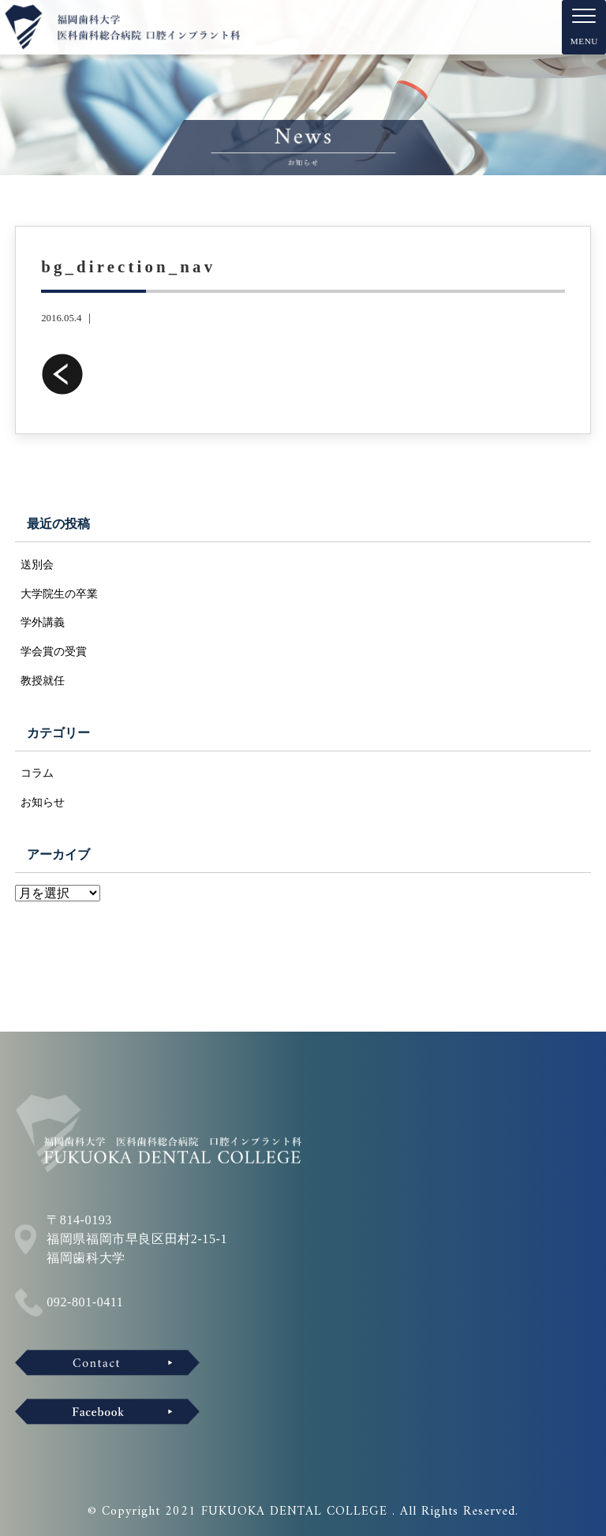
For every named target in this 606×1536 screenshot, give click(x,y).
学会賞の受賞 (54, 651)
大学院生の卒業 (59, 593)
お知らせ (43, 802)
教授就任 (43, 680)
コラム (37, 772)
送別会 (37, 564)
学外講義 (43, 622)
